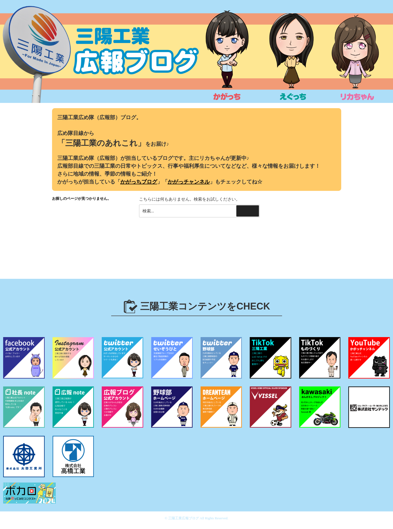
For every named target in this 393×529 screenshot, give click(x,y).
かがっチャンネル (189, 182)
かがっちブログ (138, 182)
